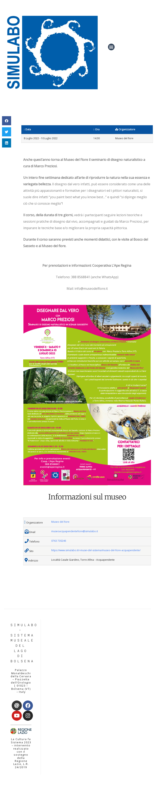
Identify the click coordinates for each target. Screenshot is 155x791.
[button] (111, 47)
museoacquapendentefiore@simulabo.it (74, 531)
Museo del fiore (60, 521)
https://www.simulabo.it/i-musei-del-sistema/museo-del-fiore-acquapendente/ (95, 550)
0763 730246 (58, 540)
